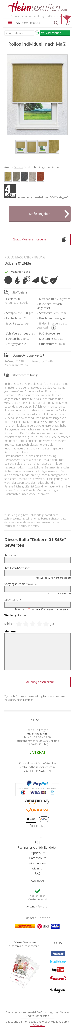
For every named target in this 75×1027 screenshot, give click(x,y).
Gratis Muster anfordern (39, 239)
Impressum (37, 853)
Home (37, 837)
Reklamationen (37, 863)
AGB (37, 842)
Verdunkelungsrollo (16, 302)
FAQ (37, 873)
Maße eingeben (39, 214)
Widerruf (37, 868)
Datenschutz (37, 858)
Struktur (59, 339)
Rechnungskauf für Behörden (37, 847)
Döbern (18, 167)
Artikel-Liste (16, 33)
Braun (61, 344)
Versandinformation (37, 906)
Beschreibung (53, 33)
